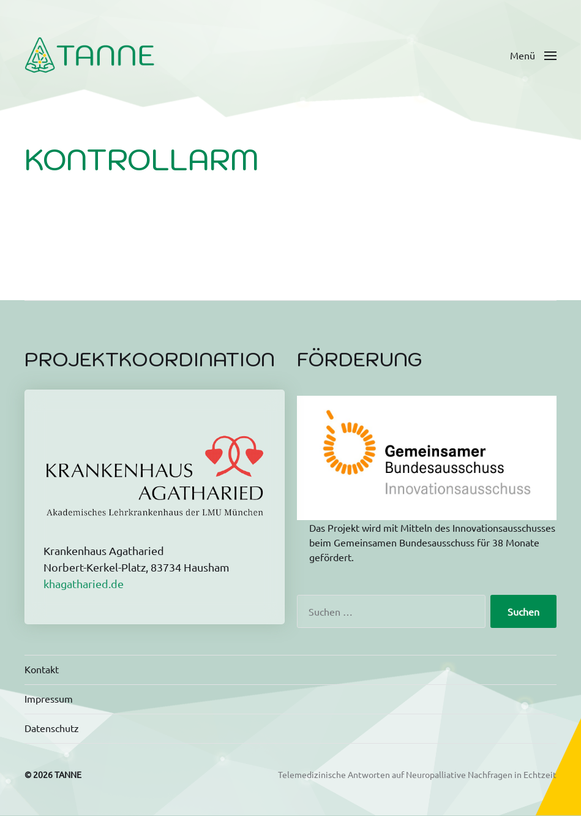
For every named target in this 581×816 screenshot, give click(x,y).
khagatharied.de (83, 583)
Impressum (48, 698)
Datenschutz (51, 728)
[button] (533, 55)
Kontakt (41, 669)
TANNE (67, 774)
